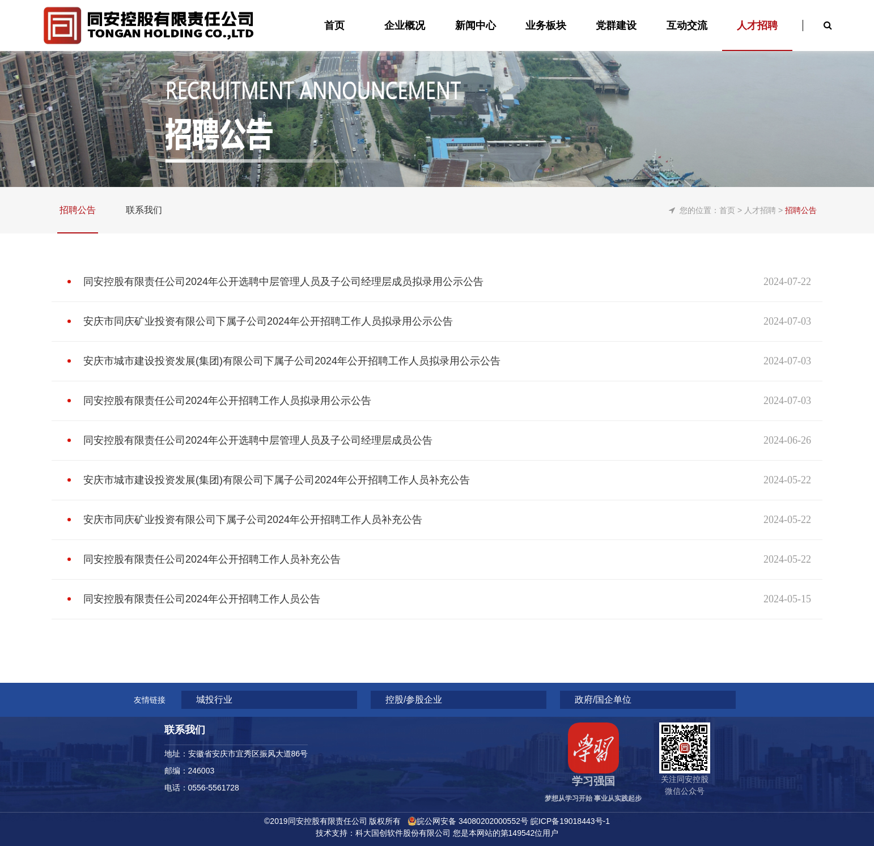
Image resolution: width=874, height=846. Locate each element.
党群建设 (616, 25)
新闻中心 (475, 25)
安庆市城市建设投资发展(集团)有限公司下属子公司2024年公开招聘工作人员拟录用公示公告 (291, 361)
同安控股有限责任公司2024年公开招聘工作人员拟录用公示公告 (227, 400)
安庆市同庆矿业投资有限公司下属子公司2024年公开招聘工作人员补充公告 (252, 519)
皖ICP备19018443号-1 (570, 821)
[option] (437, 93)
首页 (727, 210)
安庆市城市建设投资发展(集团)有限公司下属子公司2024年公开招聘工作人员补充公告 (276, 480)
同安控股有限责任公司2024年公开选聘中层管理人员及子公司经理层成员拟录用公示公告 (283, 281)
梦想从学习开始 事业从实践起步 (593, 798)
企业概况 (404, 25)
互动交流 (687, 25)
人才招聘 (757, 25)
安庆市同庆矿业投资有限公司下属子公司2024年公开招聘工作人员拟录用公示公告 (268, 321)
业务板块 (545, 25)
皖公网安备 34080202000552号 (472, 821)
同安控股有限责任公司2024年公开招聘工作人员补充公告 (212, 559)
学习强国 (593, 781)
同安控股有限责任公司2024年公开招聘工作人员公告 (201, 599)
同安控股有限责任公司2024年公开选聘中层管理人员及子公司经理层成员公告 (257, 440)
